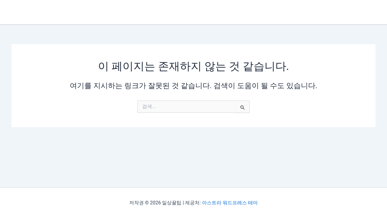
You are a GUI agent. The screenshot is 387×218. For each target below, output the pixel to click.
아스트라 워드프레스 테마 (230, 203)
